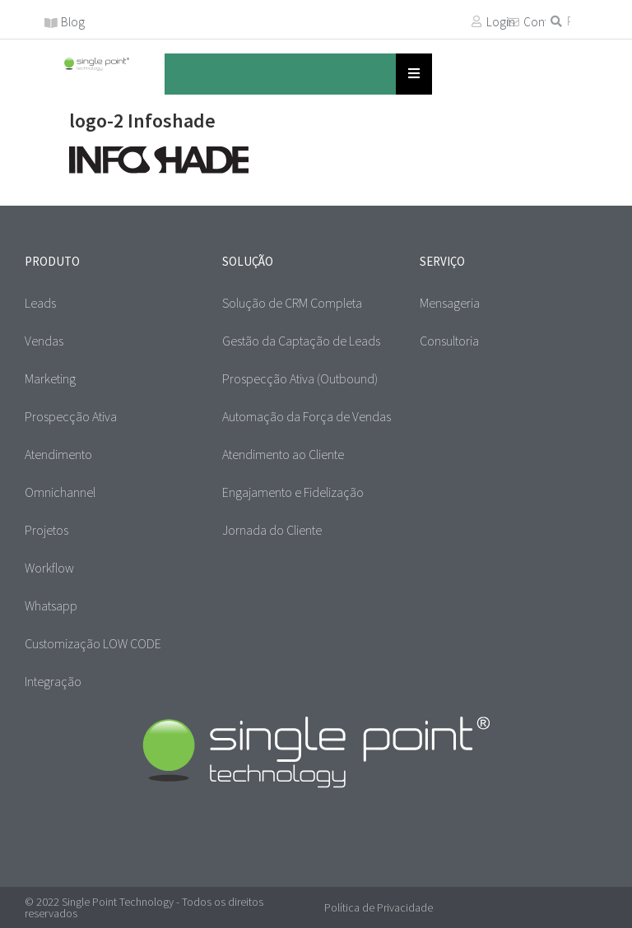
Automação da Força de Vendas (306, 416)
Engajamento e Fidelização (293, 492)
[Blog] (51, 23)
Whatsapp (51, 605)
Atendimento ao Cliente (283, 454)
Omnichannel (60, 492)
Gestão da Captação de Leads (301, 340)
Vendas (44, 340)
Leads (40, 303)
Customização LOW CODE (93, 643)
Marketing (50, 378)
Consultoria (449, 340)
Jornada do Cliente (272, 530)
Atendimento (58, 454)
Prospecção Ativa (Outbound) (300, 378)
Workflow (49, 567)
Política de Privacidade (378, 907)
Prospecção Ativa (71, 416)
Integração (53, 681)
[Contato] (513, 22)
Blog (73, 22)
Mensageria (450, 303)
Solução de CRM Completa (292, 303)
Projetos (46, 530)
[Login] (476, 21)
